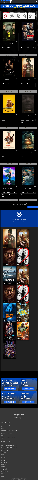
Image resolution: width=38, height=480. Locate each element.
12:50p (22, 84)
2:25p (3, 194)
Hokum (2, 454)
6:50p (22, 86)
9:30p (8, 47)
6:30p (33, 84)
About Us (3, 474)
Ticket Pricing (4, 468)
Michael (2, 428)
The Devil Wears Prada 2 (6, 456)
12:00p (8, 192)
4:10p (8, 84)
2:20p (22, 47)
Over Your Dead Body (5, 425)
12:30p (22, 120)
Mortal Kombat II (4, 450)
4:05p (27, 156)
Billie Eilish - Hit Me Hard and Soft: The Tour (9, 447)
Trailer (9, 55)
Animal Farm (3, 452)
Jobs (2, 473)
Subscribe (3, 466)
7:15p (14, 84)
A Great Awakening (5, 438)
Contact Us (3, 464)
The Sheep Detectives (5, 449)
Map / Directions (4, 462)
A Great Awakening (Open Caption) (8, 437)
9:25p (27, 86)
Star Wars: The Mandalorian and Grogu (9, 445)
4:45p (27, 47)
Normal (2, 435)
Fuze (2, 426)
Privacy (2, 476)
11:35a (3, 192)
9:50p (22, 194)
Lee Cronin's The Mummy (6, 433)
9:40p (3, 156)
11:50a (3, 120)
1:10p (22, 156)
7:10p (33, 47)
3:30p (27, 120)
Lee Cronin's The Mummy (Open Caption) (9, 430)
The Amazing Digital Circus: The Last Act (9, 443)
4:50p (8, 194)
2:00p (14, 192)
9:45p (33, 86)
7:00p (3, 47)
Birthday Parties (4, 471)
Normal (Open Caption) (5, 431)
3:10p (27, 192)
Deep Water (3, 457)
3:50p (27, 84)
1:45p (3, 84)
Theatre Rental (4, 469)
